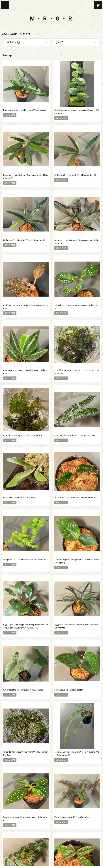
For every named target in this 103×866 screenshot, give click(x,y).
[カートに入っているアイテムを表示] (98, 5)
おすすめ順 (13, 42)
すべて (59, 42)
